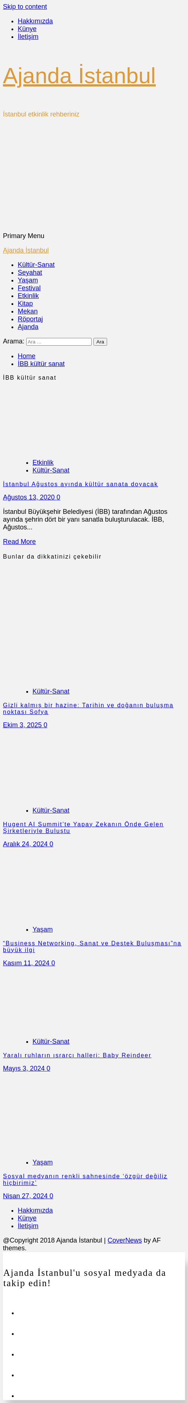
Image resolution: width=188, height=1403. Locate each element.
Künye (27, 29)
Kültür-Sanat (36, 264)
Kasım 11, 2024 (27, 963)
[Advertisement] (94, 176)
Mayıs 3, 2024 (25, 1068)
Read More (19, 541)
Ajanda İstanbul (79, 75)
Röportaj (30, 319)
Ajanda (28, 327)
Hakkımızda (35, 21)
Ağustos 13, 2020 (30, 497)
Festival (29, 288)
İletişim (28, 36)
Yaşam (28, 280)
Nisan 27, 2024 (26, 1196)
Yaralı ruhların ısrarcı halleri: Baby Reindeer (77, 1055)
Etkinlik (28, 295)
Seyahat (30, 272)
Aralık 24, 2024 (26, 844)
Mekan (28, 311)
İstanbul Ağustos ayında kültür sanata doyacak (80, 484)
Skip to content (25, 6)
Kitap (25, 303)
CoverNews (124, 1240)
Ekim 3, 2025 (23, 725)
